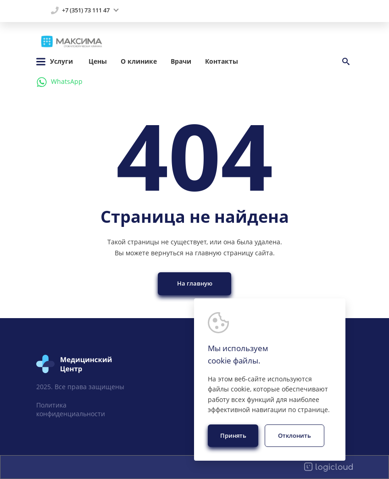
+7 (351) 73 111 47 (86, 10)
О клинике (139, 61)
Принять (233, 435)
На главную (194, 283)
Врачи (181, 61)
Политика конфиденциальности (70, 409)
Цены (98, 61)
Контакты (221, 61)
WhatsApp (59, 82)
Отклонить (294, 435)
